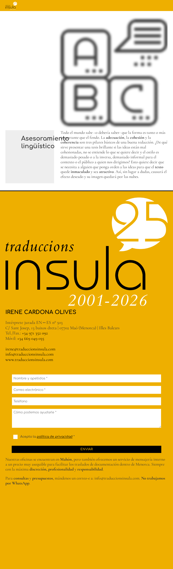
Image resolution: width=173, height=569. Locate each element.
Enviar (86, 449)
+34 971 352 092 (35, 333)
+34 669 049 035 (30, 338)
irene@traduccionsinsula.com (30, 349)
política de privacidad (55, 437)
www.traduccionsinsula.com (29, 359)
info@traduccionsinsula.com (29, 354)
